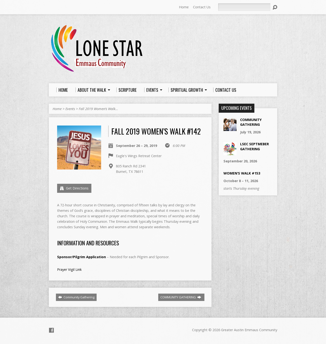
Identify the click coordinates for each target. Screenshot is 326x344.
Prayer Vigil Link (69, 269)
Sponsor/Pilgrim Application (81, 257)
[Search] (244, 7)
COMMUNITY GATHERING (180, 297)
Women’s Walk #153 (241, 173)
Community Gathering (76, 297)
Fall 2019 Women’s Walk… (98, 109)
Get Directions (74, 188)
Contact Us (202, 7)
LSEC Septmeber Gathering (254, 146)
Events (70, 109)
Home (184, 7)
